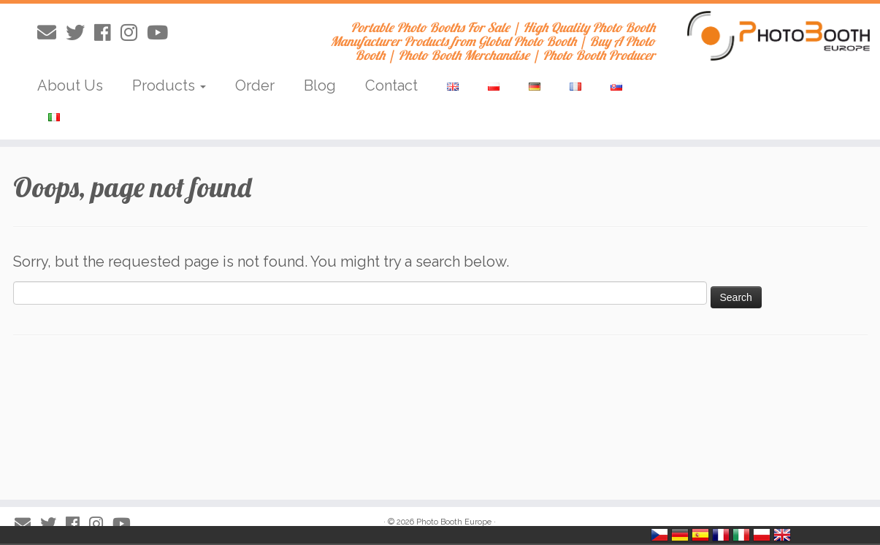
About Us (70, 85)
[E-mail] (51, 33)
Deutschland (680, 535)
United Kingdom (782, 535)
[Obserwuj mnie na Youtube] (162, 33)
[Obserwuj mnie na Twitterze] (80, 33)
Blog (320, 85)
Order (255, 85)
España (700, 535)
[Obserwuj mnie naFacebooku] (107, 33)
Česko (659, 535)
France (721, 535)
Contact (391, 85)
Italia (741, 535)
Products (169, 85)
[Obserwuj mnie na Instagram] (133, 33)
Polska (761, 535)
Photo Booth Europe (453, 522)
